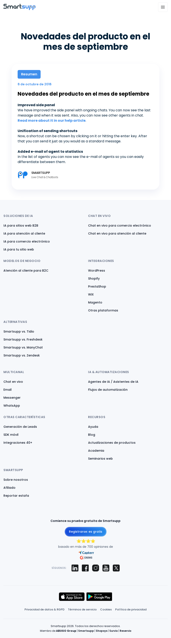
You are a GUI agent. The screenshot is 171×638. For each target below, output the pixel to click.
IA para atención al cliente (24, 233)
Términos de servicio (82, 609)
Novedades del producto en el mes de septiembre (83, 93)
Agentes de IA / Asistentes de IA (113, 382)
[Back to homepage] (19, 8)
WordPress (96, 270)
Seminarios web (100, 458)
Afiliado (9, 488)
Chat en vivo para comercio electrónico (119, 225)
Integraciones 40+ (17, 442)
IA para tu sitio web (18, 249)
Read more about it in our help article (52, 120)
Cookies (106, 609)
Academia (96, 450)
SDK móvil (10, 435)
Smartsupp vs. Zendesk (21, 355)
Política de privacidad (131, 609)
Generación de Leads (20, 427)
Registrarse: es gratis (85, 531)
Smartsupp (86, 631)
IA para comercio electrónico (26, 241)
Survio (113, 631)
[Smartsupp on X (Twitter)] (116, 568)
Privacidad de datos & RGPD (44, 609)
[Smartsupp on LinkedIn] (75, 568)
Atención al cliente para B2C (25, 270)
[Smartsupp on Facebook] (85, 568)
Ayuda (93, 427)
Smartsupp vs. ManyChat (23, 347)
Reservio (125, 631)
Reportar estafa (16, 495)
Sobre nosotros (15, 480)
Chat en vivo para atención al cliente (117, 233)
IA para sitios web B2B (20, 225)
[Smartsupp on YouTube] (105, 568)
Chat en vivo (13, 382)
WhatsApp (11, 405)
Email (7, 389)
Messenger (12, 397)
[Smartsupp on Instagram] (95, 568)
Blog (91, 435)
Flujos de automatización (108, 389)
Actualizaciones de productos (112, 442)
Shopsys (101, 631)
